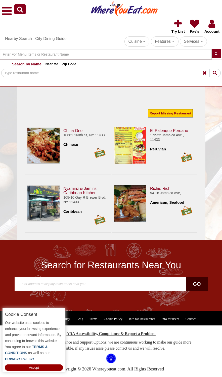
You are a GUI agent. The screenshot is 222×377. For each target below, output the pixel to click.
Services (193, 41)
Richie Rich (160, 188)
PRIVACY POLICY (19, 359)
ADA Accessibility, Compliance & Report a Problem (111, 333)
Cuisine (137, 41)
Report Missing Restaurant (170, 113)
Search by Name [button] (26, 64)
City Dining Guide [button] (51, 38)
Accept (34, 367)
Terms (93, 319)
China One (73, 131)
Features (164, 41)
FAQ (79, 319)
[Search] (106, 54)
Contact (191, 319)
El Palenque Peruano (169, 131)
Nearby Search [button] (18, 38)
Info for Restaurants (142, 319)
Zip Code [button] (69, 64)
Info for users (170, 319)
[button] (20, 9)
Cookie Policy (113, 319)
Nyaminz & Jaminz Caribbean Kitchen (80, 190)
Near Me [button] (52, 64)
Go (197, 284)
